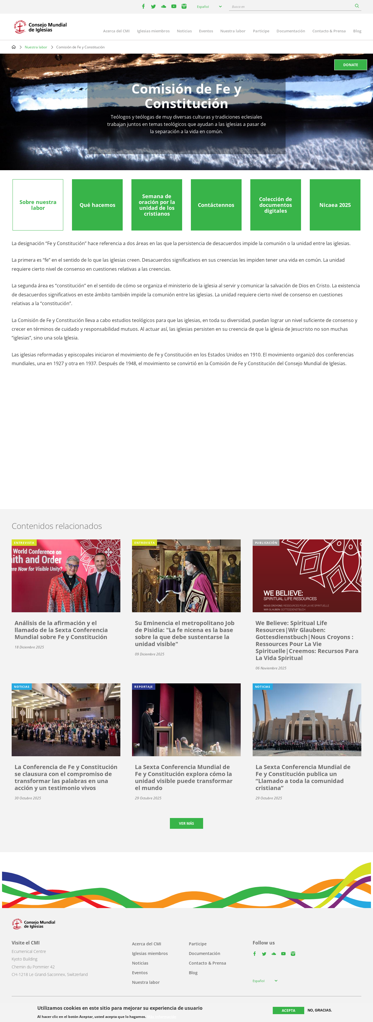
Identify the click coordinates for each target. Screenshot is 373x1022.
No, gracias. (320, 1010)
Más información (161, 1017)
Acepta (288, 1010)
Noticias (184, 31)
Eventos (206, 31)
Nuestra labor (233, 31)
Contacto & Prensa (329, 31)
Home (14, 47)
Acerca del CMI (116, 31)
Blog (357, 31)
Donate (350, 64)
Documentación (291, 31)
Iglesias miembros (153, 31)
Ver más (186, 823)
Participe (261, 31)
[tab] (38, 205)
